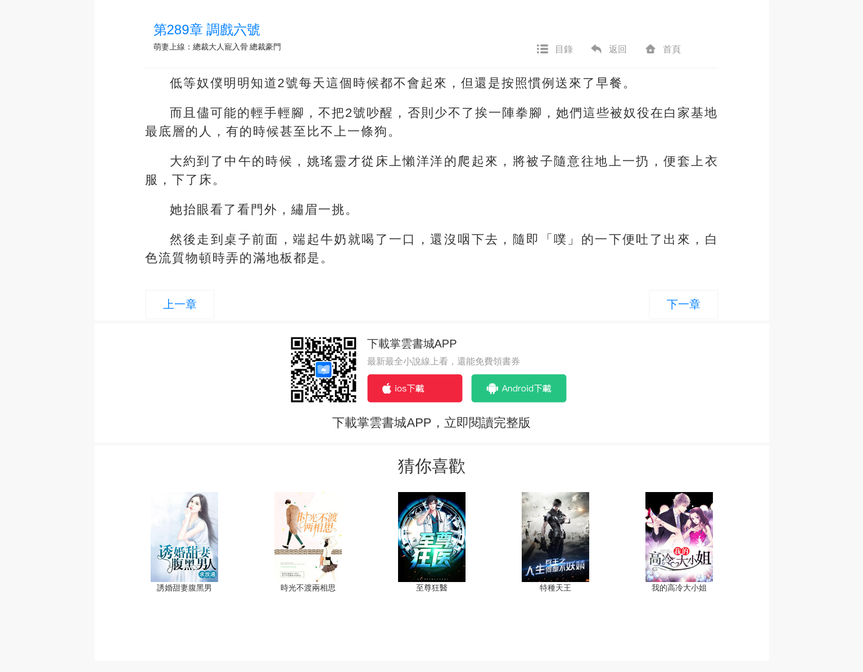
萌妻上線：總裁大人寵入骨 (200, 46)
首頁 (662, 49)
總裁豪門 (265, 46)
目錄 (554, 49)
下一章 (684, 304)
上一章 (180, 304)
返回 (608, 49)
